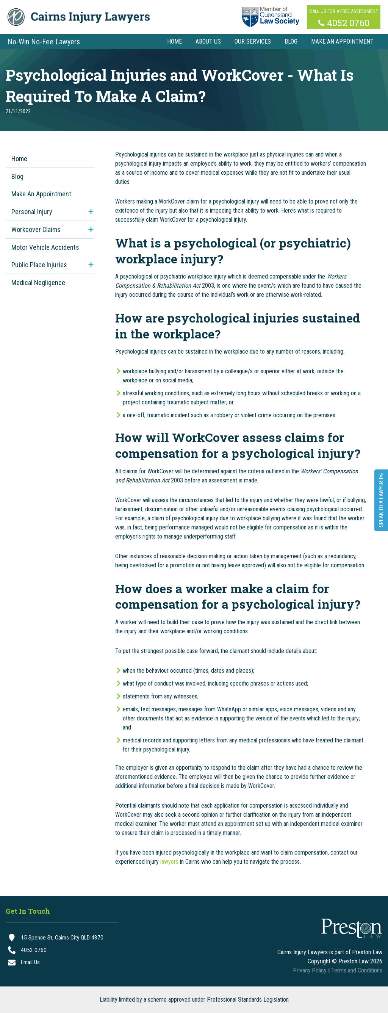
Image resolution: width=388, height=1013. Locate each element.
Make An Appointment (41, 194)
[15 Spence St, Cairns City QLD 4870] (62, 938)
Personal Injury (31, 212)
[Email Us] (62, 963)
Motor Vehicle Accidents (45, 247)
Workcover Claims (36, 229)
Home (19, 159)
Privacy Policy (310, 970)
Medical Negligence (38, 283)
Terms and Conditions (356, 970)
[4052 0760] (62, 950)
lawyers (169, 861)
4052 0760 (348, 22)
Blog (17, 176)
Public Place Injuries (39, 265)
